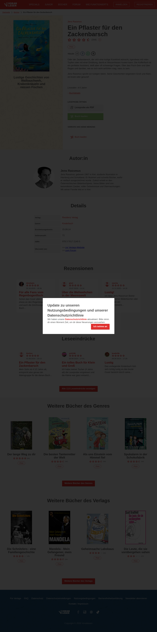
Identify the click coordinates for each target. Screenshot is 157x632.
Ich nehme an (100, 326)
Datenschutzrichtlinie (76, 319)
